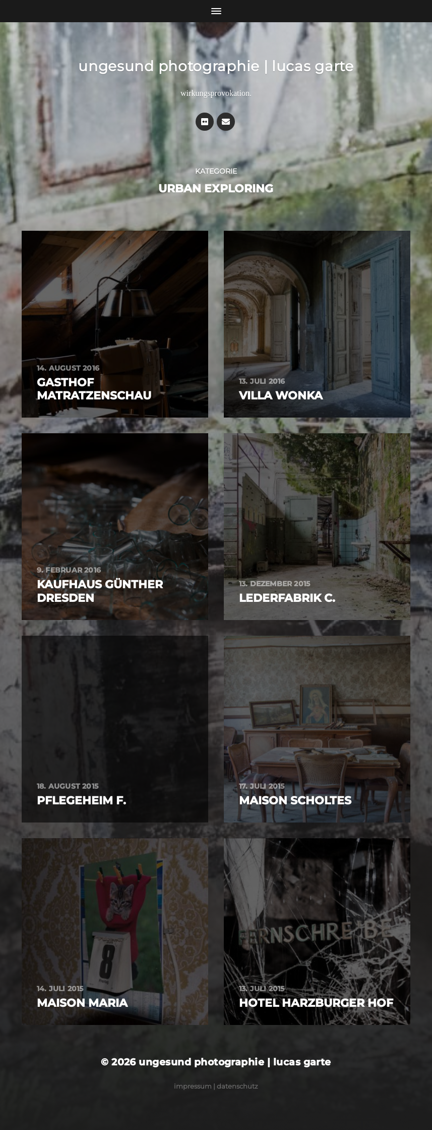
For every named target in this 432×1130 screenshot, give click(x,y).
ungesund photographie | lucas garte (216, 66)
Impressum (193, 1086)
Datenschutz (237, 1086)
